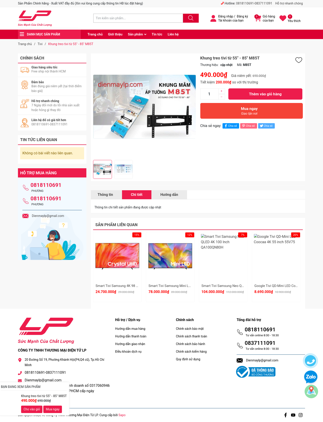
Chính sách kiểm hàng (191, 351)
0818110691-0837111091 (254, 3)
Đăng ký (242, 16)
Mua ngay (249, 112)
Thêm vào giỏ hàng (265, 94)
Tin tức (157, 34)
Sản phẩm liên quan (116, 224)
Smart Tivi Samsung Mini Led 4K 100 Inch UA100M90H (189, 286)
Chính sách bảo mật (190, 328)
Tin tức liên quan (38, 139)
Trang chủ (95, 34)
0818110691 (46, 185)
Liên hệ (173, 34)
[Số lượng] (209, 94)
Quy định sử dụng (188, 359)
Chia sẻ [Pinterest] (248, 125)
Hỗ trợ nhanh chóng (289, 3)
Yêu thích (294, 21)
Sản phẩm (135, 34)
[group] (144, 107)
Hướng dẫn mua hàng (130, 328)
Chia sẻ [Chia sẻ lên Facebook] (230, 125)
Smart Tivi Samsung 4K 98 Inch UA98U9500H (130, 286)
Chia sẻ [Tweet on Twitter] (266, 125)
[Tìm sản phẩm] (138, 18)
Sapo (122, 415)
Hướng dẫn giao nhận (130, 344)
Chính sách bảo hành (190, 344)
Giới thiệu (115, 34)
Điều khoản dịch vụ (128, 351)
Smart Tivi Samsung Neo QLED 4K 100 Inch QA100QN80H (244, 286)
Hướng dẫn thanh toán (130, 336)
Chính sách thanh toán (191, 336)
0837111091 (260, 343)
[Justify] (190, 18)
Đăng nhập (225, 16)
